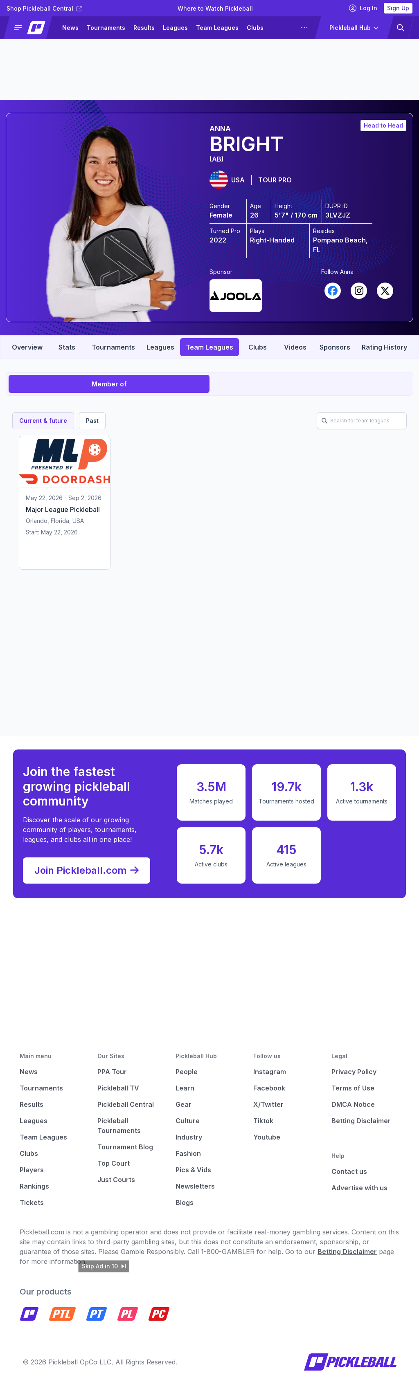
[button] (31, 27)
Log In (363, 8)
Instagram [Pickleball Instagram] (269, 1072)
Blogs (185, 1202)
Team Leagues (217, 27)
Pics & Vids (193, 1170)
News (70, 27)
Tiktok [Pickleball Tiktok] (263, 1121)
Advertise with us (359, 1188)
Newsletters (195, 1186)
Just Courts (116, 1180)
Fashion (188, 1153)
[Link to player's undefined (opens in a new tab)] (236, 294)
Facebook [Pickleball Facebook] (269, 1088)
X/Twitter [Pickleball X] (268, 1104)
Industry (189, 1137)
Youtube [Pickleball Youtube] (266, 1137)
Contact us (349, 1171)
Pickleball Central (125, 1104)
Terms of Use (352, 1088)
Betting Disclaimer (361, 1121)
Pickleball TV (118, 1088)
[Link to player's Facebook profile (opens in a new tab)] (332, 291)
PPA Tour (112, 1072)
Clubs (255, 27)
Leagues (175, 27)
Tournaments (106, 27)
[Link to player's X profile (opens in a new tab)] (385, 291)
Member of (109, 384)
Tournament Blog (125, 1147)
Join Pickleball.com (86, 870)
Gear (183, 1104)
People (187, 1072)
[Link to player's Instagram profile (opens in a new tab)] (359, 291)
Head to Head (383, 125)
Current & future (43, 420)
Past (92, 420)
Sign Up (398, 7)
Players (32, 1170)
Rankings (34, 1186)
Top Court (113, 1163)
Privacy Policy (353, 1072)
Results (144, 27)
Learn (185, 1088)
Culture (188, 1121)
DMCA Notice (353, 1104)
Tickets (32, 1202)
